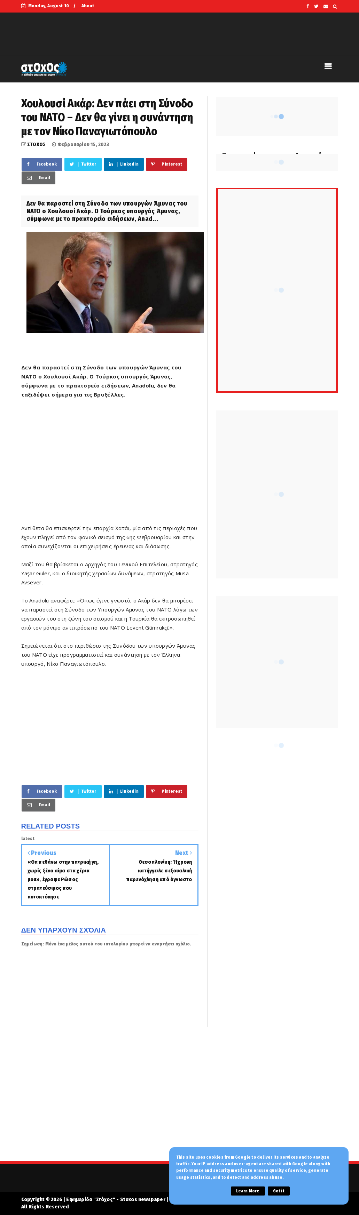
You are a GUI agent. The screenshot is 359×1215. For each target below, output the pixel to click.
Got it (278, 1191)
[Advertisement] (109, 465)
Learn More (248, 1191)
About (87, 5)
